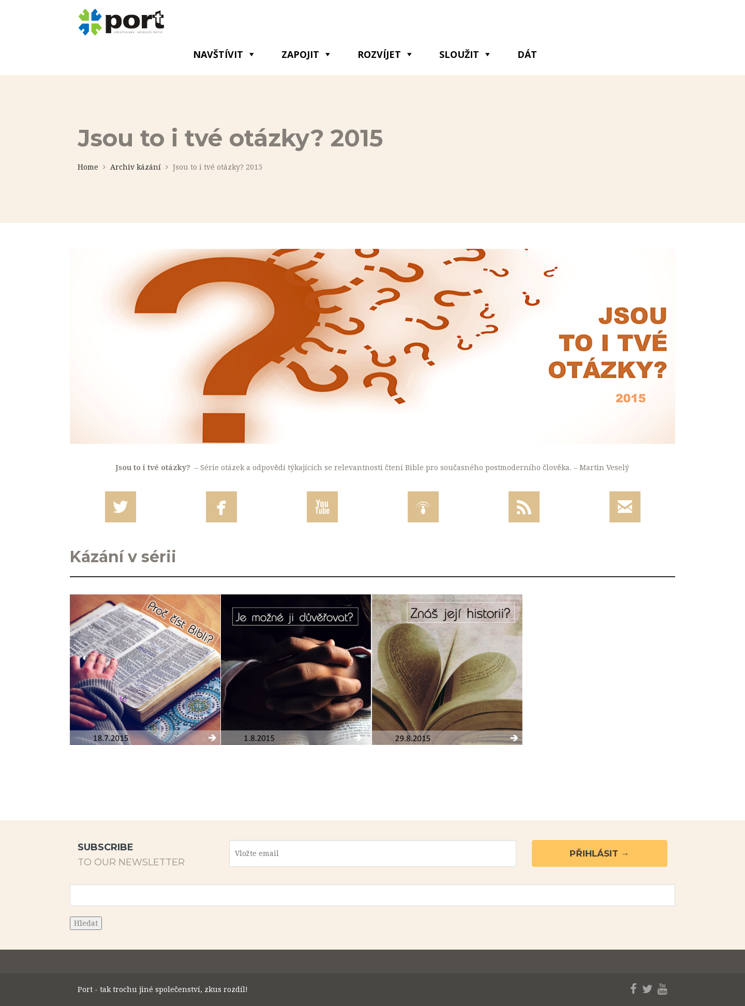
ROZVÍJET (379, 54)
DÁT (527, 54)
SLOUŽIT (459, 54)
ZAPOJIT (300, 54)
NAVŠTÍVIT (218, 54)
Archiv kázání (135, 167)
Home (88, 167)
